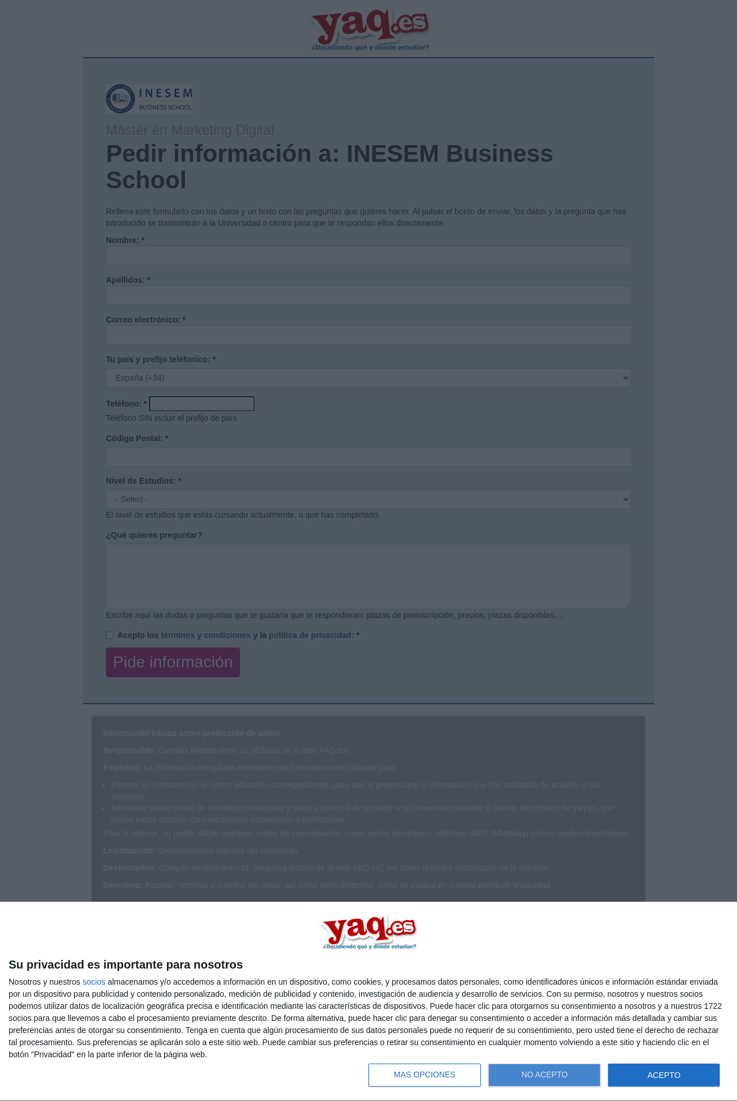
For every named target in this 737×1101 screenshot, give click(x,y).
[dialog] (368, 1001)
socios (93, 982)
